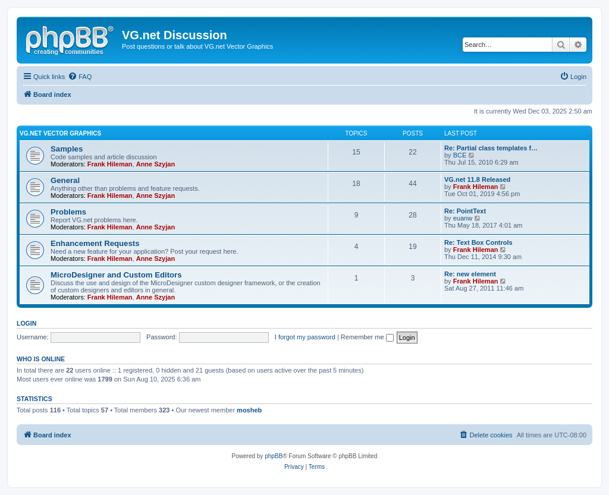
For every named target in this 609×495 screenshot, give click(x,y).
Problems (68, 211)
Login (26, 323)
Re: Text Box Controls (478, 242)
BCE (460, 155)
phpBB (273, 456)
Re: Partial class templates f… (491, 148)
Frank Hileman (110, 164)
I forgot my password (305, 336)
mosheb (249, 410)
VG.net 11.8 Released (477, 179)
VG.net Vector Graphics (60, 133)
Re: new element (470, 274)
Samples (67, 148)
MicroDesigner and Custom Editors (116, 274)
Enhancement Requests (95, 243)
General (65, 180)
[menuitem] (80, 77)
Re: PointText (465, 211)
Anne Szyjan (155, 164)
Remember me (367, 336)
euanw (462, 218)
